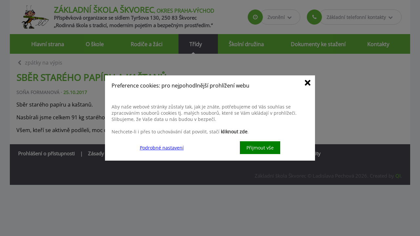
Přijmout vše (260, 148)
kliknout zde (234, 131)
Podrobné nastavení (162, 148)
